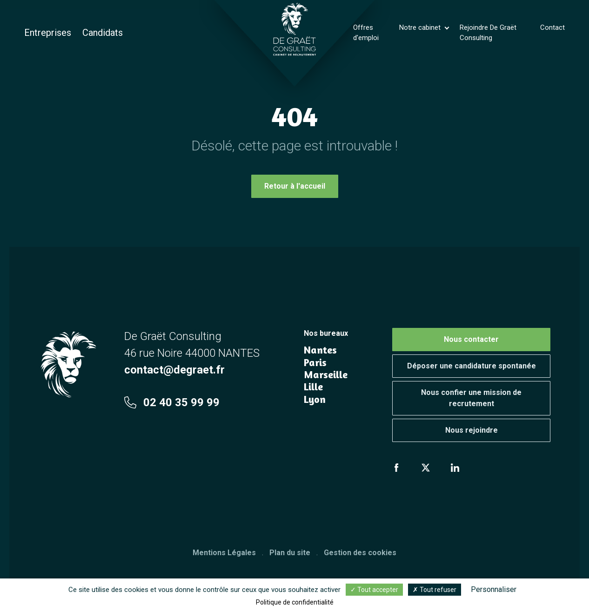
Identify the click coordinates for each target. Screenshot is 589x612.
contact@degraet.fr (174, 369)
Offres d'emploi (366, 32)
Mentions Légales (224, 552)
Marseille (326, 374)
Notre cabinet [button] (420, 27)
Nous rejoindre (471, 430)
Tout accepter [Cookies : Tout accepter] (374, 589)
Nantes (320, 350)
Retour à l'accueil (294, 186)
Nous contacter (471, 339)
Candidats (102, 32)
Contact (552, 27)
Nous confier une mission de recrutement (471, 398)
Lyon (315, 399)
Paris (315, 362)
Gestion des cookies (360, 552)
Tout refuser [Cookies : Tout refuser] (434, 589)
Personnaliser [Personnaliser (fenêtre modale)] (493, 589)
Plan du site (289, 552)
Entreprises (47, 32)
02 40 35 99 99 (172, 402)
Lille (313, 387)
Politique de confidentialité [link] (295, 602)
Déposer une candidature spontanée (471, 365)
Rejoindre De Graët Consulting (488, 32)
